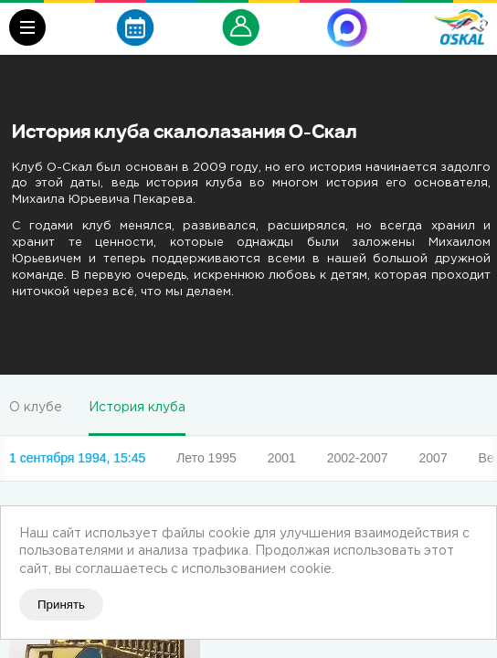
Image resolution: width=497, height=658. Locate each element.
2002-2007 (357, 458)
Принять (61, 604)
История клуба (137, 407)
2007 (433, 458)
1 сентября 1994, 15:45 (77, 458)
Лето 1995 (206, 458)
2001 (282, 458)
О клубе (35, 407)
